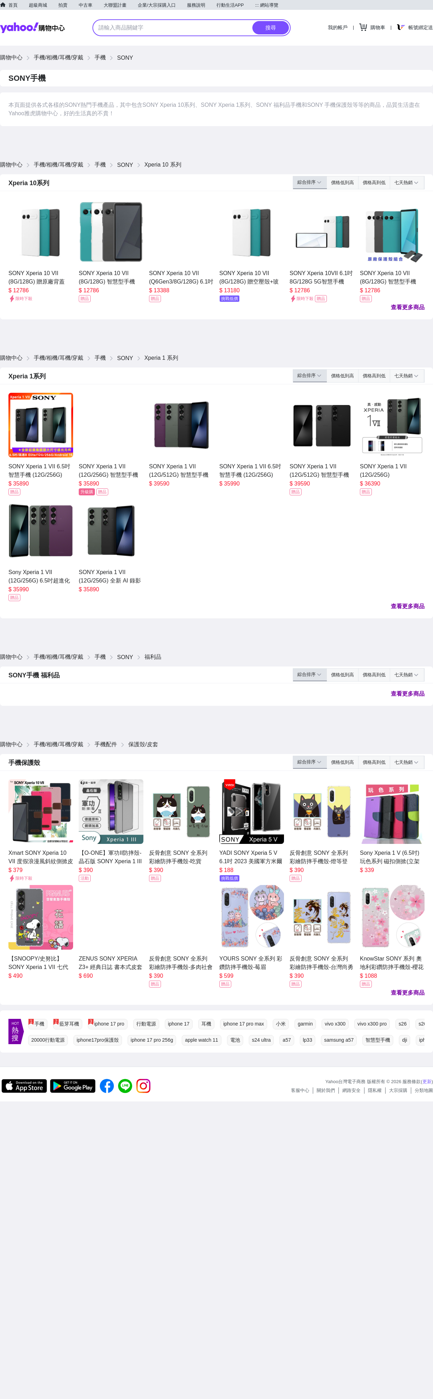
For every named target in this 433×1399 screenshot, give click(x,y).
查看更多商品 (408, 307)
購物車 (377, 27)
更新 (427, 1081)
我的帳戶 (338, 27)
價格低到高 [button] (342, 182)
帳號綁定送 (420, 27)
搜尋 (270, 28)
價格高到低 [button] (374, 182)
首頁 (13, 5)
